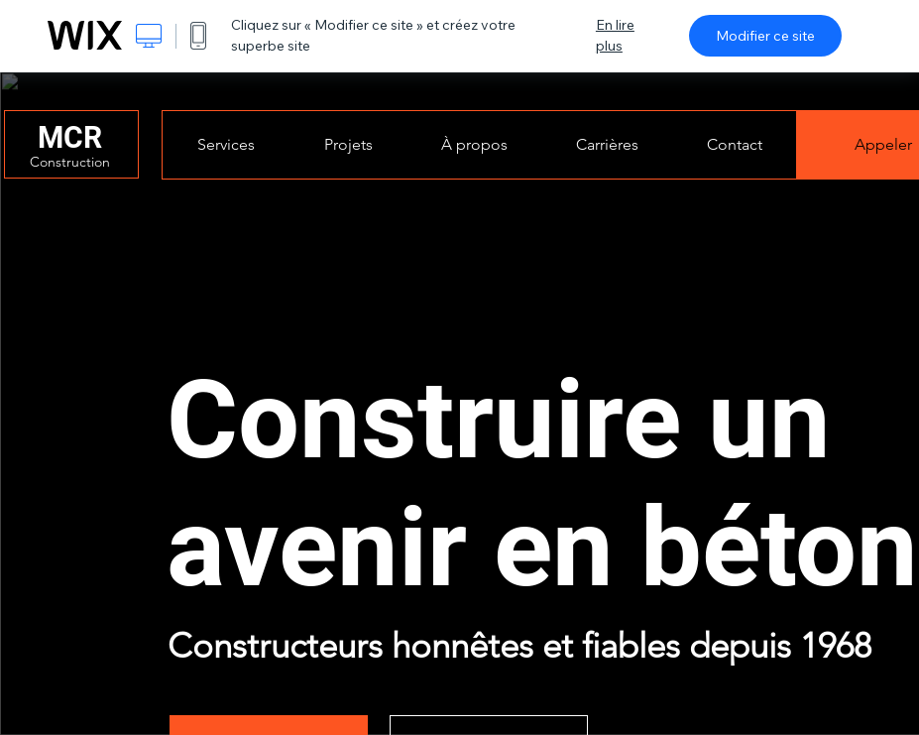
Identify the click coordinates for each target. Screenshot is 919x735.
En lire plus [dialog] (615, 35)
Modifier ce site (765, 36)
